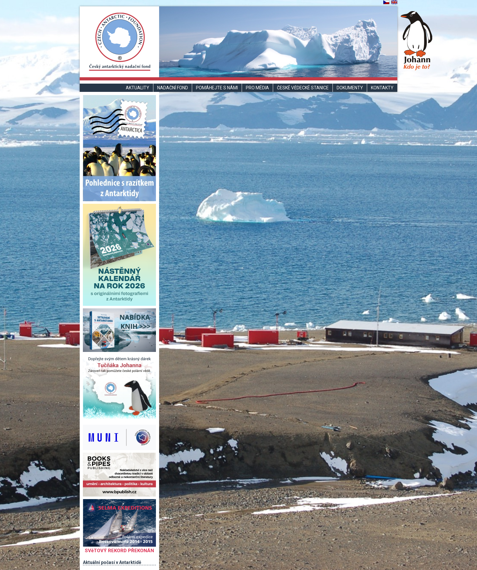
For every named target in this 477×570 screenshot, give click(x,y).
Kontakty (382, 87)
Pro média (257, 87)
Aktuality (137, 87)
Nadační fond (172, 87)
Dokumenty (350, 87)
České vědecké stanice (303, 87)
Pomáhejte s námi (217, 87)
